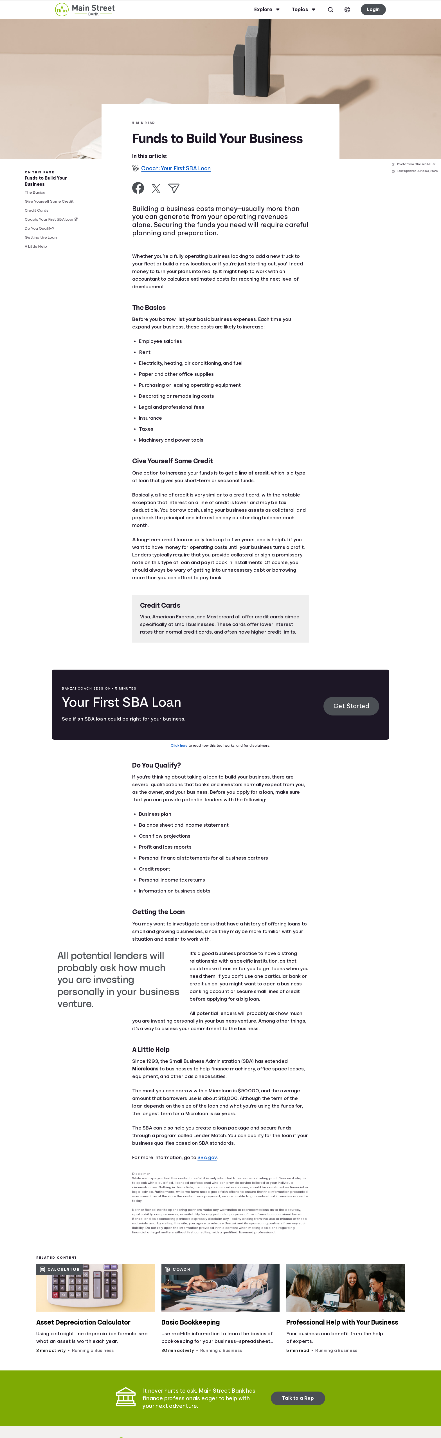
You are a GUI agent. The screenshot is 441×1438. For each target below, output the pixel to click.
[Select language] (347, 10)
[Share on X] (156, 188)
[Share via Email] (174, 188)
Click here (179, 745)
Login (373, 9)
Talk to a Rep (298, 1398)
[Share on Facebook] (138, 188)
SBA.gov (207, 1157)
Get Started (351, 706)
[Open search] (330, 10)
